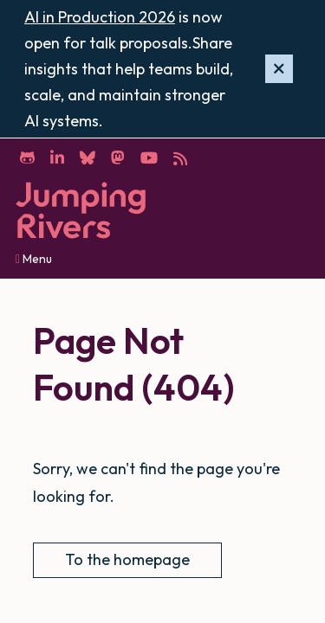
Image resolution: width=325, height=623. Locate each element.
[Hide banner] (279, 69)
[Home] (81, 211)
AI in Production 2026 (99, 17)
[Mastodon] (117, 156)
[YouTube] (148, 156)
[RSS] (180, 156)
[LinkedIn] (57, 156)
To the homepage (127, 559)
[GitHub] (27, 156)
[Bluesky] (87, 156)
